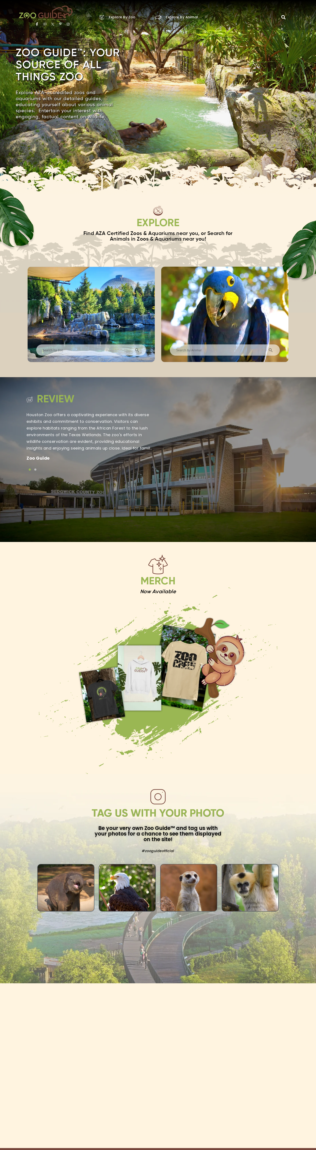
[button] (283, 17)
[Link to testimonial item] (30, 469)
